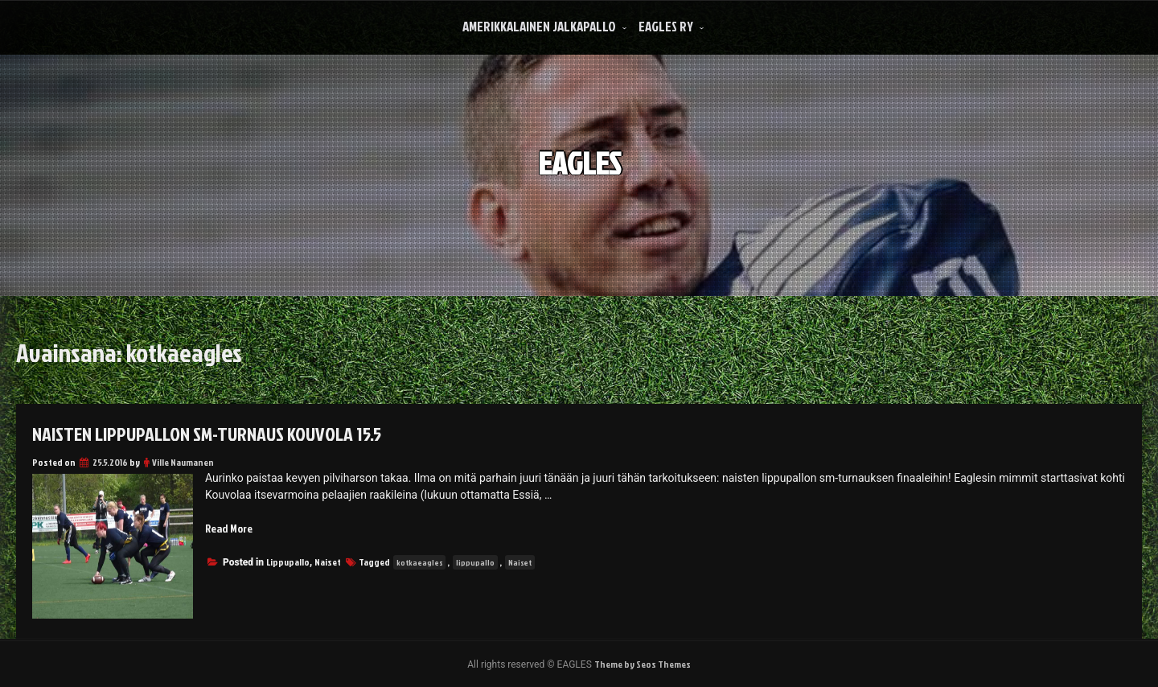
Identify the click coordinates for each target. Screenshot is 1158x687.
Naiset (327, 562)
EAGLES (579, 160)
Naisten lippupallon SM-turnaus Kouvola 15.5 (206, 433)
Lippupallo (288, 562)
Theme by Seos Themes (642, 664)
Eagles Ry (666, 26)
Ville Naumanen (183, 462)
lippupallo (475, 562)
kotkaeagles (419, 562)
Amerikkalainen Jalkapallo (539, 26)
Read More (229, 528)
